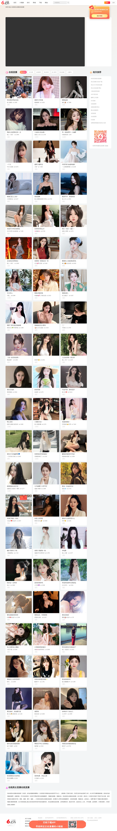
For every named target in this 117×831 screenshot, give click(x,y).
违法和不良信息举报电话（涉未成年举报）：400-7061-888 (52, 825)
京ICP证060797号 (49, 818)
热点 (10, 7)
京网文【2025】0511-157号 (76, 818)
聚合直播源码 (94, 110)
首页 (15, 3)
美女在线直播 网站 (96, 88)
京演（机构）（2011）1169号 (94, 818)
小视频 (22, 3)
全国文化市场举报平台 (61, 822)
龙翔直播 (93, 113)
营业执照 (40, 818)
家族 (46, 3)
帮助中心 (27, 826)
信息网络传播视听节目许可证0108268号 (47, 820)
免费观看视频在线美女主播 (98, 123)
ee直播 (93, 119)
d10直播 (93, 100)
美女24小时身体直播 (96, 85)
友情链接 (27, 821)
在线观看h (94, 104)
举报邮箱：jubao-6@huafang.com (78, 822)
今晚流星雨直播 (95, 91)
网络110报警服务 (42, 822)
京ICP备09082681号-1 (61, 818)
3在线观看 (94, 116)
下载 (40, 2)
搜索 (68, 3)
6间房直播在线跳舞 (96, 78)
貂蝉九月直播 (94, 97)
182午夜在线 (94, 94)
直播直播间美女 (95, 107)
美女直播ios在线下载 (96, 81)
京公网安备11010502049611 (77, 820)
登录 (107, 2)
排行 (28, 2)
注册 (113, 2)
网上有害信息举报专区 (92, 820)
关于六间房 (28, 818)
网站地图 (27, 823)
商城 (34, 3)
